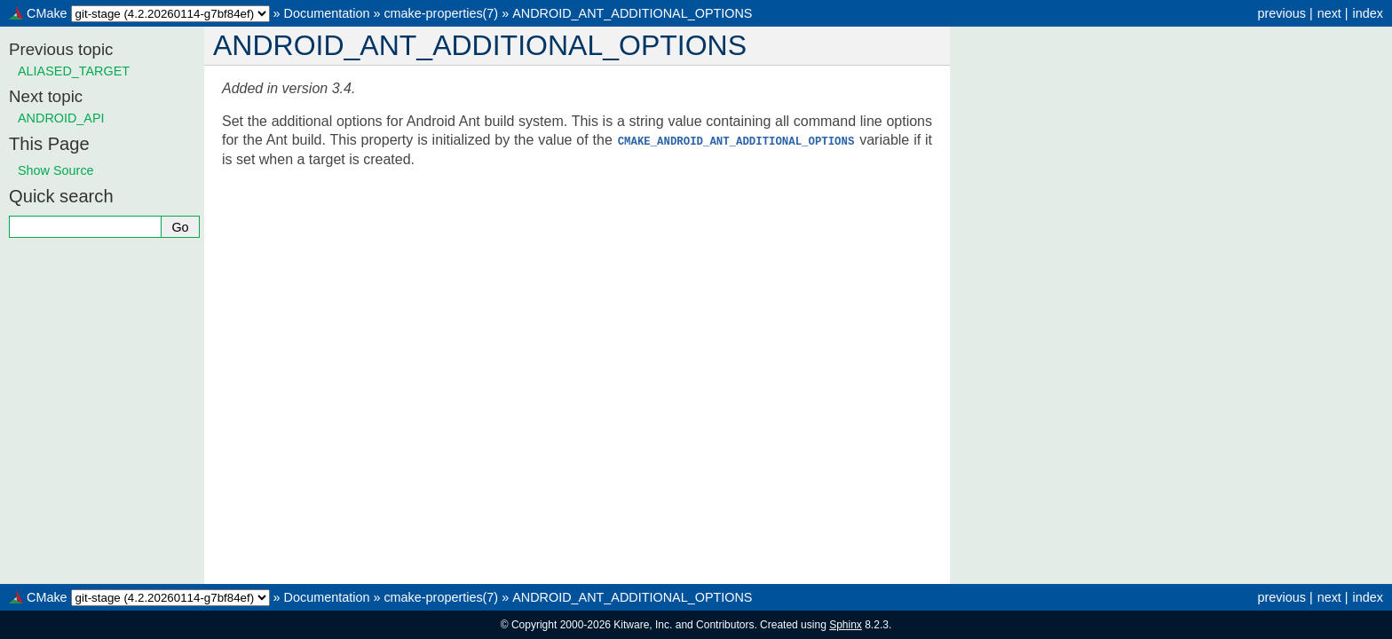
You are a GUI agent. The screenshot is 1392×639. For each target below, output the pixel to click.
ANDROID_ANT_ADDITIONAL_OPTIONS (632, 13)
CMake (47, 13)
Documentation (327, 13)
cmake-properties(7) (441, 13)
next (1329, 13)
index (1368, 13)
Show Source (56, 170)
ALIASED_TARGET (74, 71)
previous (1281, 13)
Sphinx (845, 625)
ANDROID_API (61, 118)
